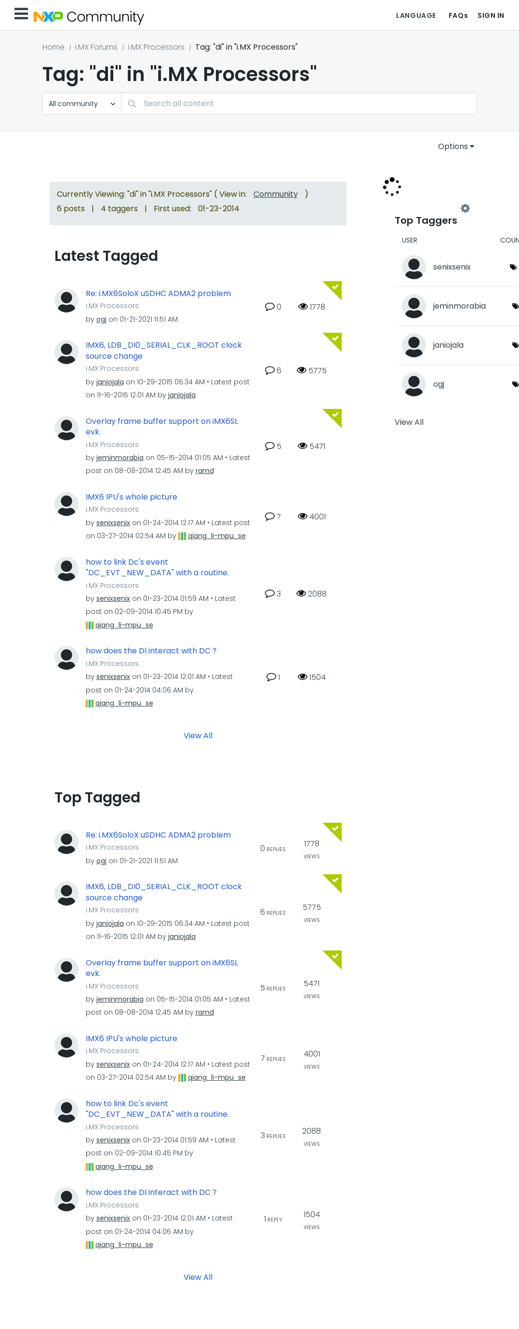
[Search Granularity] (82, 103)
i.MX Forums (96, 47)
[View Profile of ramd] (205, 470)
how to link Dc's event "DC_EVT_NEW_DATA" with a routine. (157, 568)
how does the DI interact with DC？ (152, 651)
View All (198, 735)
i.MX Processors (156, 47)
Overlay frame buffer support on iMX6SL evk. (162, 427)
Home (53, 47)
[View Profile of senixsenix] (113, 523)
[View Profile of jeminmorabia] (120, 457)
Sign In (491, 15)
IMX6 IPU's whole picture (131, 497)
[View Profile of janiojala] (110, 382)
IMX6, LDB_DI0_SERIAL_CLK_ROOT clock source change (164, 351)
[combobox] (299, 103)
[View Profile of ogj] (101, 319)
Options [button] (453, 146)
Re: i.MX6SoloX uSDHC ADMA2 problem (158, 293)
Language (416, 15)
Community (275, 194)
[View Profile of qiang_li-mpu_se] (217, 536)
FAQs (458, 15)
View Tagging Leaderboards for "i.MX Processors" (430, 208)
